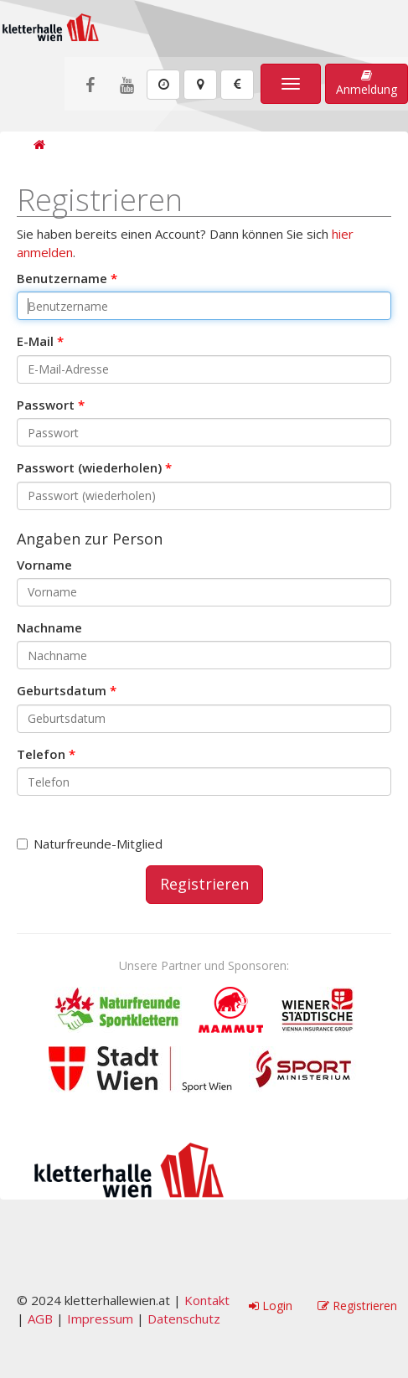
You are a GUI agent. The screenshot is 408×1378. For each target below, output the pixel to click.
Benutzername (62, 278)
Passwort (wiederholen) (89, 467)
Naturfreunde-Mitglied (90, 843)
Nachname (49, 627)
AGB (40, 1318)
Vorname (44, 564)
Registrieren (204, 884)
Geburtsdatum (61, 690)
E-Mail (35, 341)
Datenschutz (183, 1318)
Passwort (46, 404)
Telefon (41, 754)
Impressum (100, 1318)
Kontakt (207, 1300)
